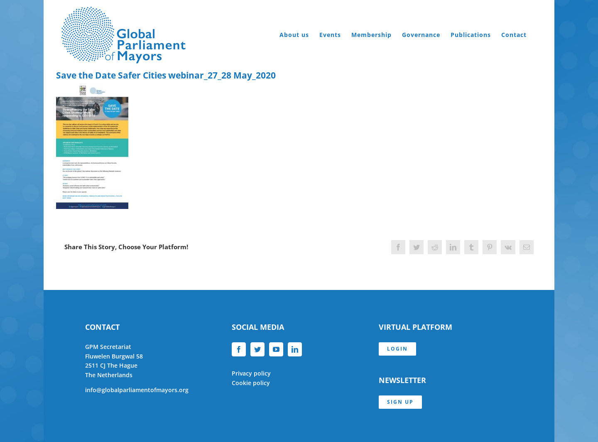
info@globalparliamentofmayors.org (137, 390)
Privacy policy (251, 373)
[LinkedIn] (295, 349)
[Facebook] (239, 349)
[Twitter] (257, 349)
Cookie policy (251, 383)
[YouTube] (276, 349)
